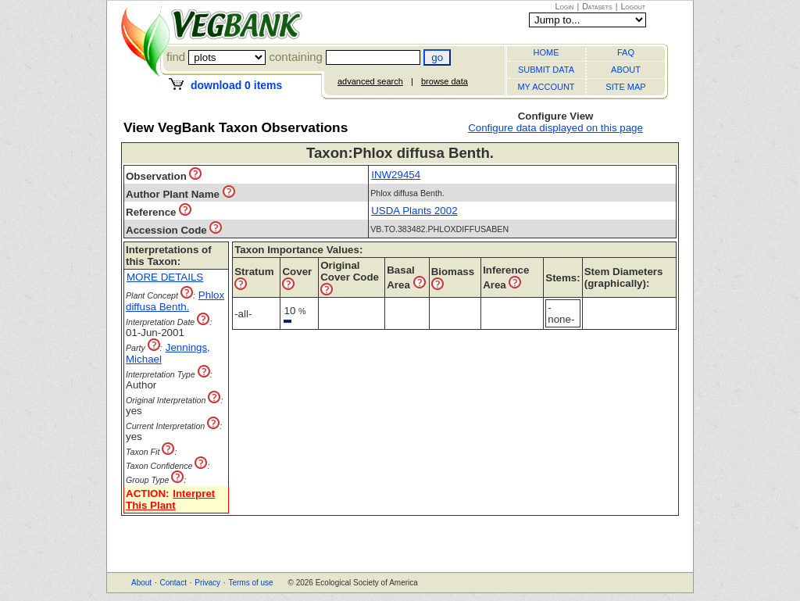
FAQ (625, 52)
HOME (546, 52)
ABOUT (626, 69)
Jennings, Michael (168, 353)
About (141, 582)
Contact (172, 582)
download (236, 85)
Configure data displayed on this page (555, 128)
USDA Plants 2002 (414, 210)
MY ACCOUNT (545, 86)
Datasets (597, 6)
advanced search (370, 81)
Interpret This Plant (170, 499)
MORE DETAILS (165, 277)
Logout (632, 6)
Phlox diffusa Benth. (175, 301)
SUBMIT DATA (546, 69)
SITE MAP (625, 86)
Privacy (207, 582)
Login (564, 6)
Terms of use (250, 582)
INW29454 (395, 175)
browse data (444, 81)
